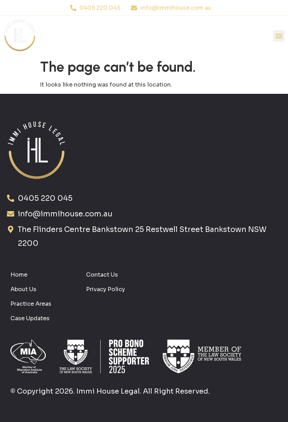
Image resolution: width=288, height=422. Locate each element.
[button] (279, 36)
